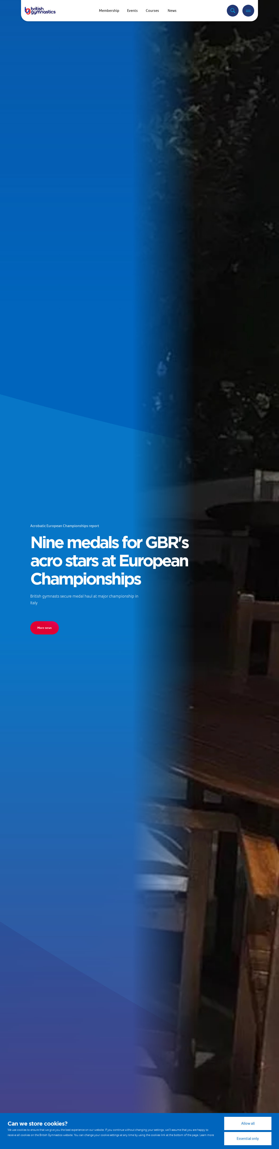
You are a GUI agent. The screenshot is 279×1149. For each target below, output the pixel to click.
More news (44, 628)
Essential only (248, 1138)
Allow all (248, 1123)
